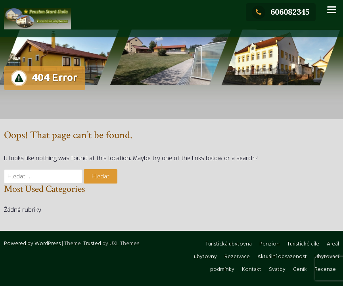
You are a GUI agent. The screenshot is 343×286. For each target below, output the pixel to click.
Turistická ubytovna (228, 244)
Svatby (277, 269)
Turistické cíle (303, 244)
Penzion (269, 244)
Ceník (300, 269)
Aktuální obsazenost (282, 256)
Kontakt (251, 269)
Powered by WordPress (32, 243)
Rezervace (237, 256)
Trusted (92, 243)
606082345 (281, 11)
